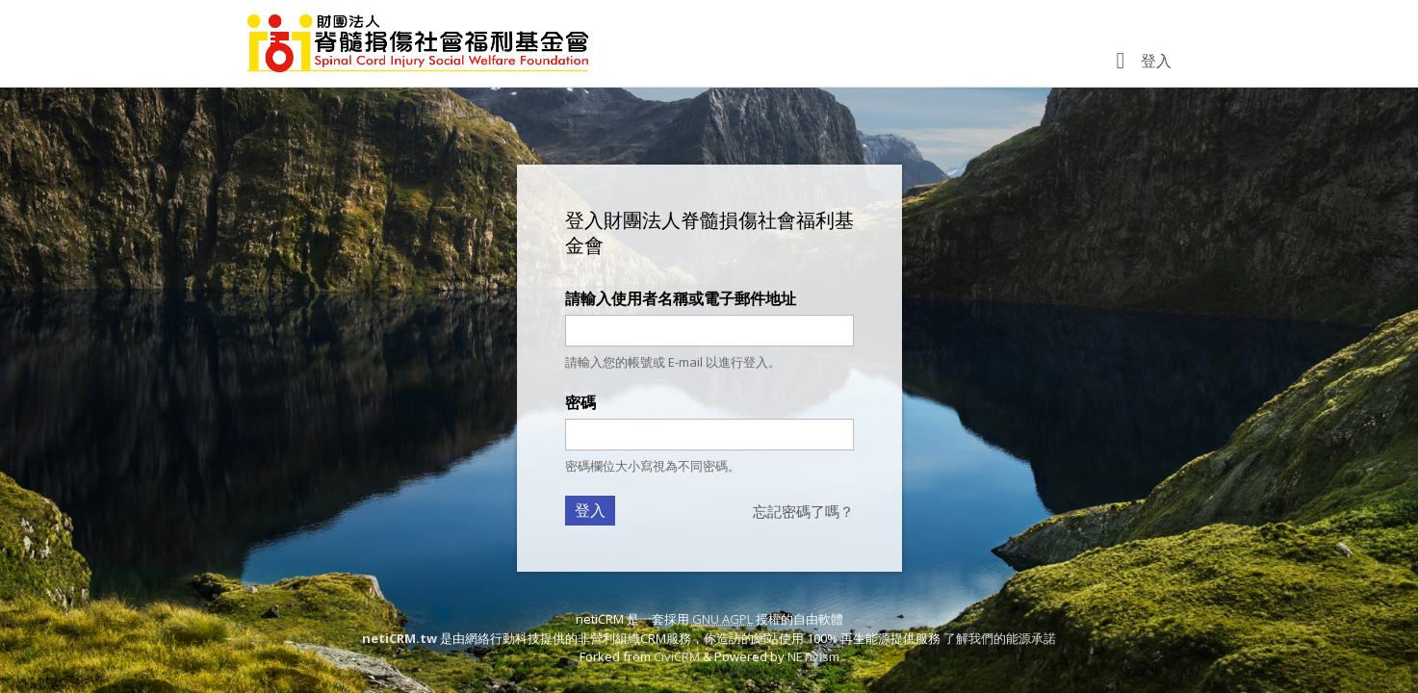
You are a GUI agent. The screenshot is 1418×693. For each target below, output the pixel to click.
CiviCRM (677, 656)
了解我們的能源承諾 (999, 638)
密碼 (580, 402)
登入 (1156, 60)
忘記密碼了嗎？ (803, 511)
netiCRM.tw (399, 638)
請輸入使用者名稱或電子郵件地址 (680, 298)
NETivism (813, 656)
